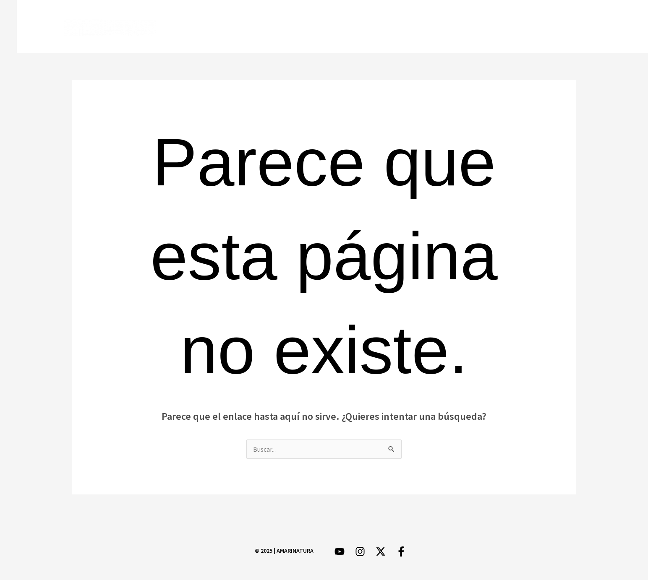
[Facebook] (505, 27)
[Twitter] (530, 27)
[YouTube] (578, 27)
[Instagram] (554, 27)
